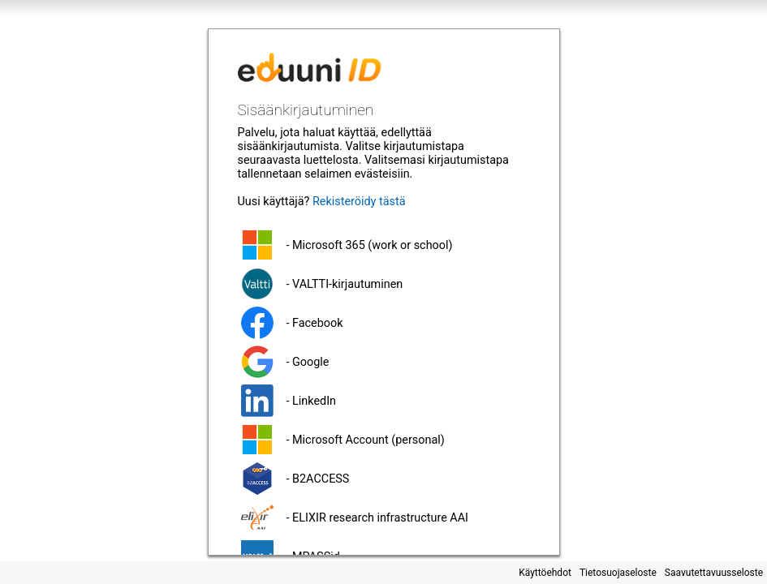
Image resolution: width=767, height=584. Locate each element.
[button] (384, 244)
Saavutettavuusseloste (714, 572)
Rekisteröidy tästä (359, 201)
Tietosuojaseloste (618, 572)
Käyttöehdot (545, 572)
